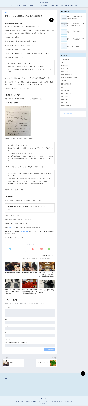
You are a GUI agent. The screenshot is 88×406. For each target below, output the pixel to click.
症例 (76, 5)
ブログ (63, 62)
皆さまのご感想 (69, 5)
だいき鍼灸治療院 (44, 2)
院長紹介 (25, 5)
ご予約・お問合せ (43, 5)
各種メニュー (33, 5)
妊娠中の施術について (67, 75)
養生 (53, 258)
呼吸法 (42, 258)
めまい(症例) (64, 65)
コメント (7, 307)
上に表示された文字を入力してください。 (16, 343)
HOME (44, 399)
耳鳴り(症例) (64, 97)
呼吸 (28, 258)
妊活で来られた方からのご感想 (69, 78)
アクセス (52, 5)
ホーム (12, 5)
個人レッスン (64, 68)
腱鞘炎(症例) (64, 100)
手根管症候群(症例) (66, 84)
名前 (6, 319)
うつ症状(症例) (65, 59)
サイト (7, 333)
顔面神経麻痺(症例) (66, 106)
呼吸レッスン (59, 5)
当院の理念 (64, 81)
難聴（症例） (64, 103)
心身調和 (48, 258)
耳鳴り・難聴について (67, 94)
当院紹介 (18, 5)
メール (7, 326)
